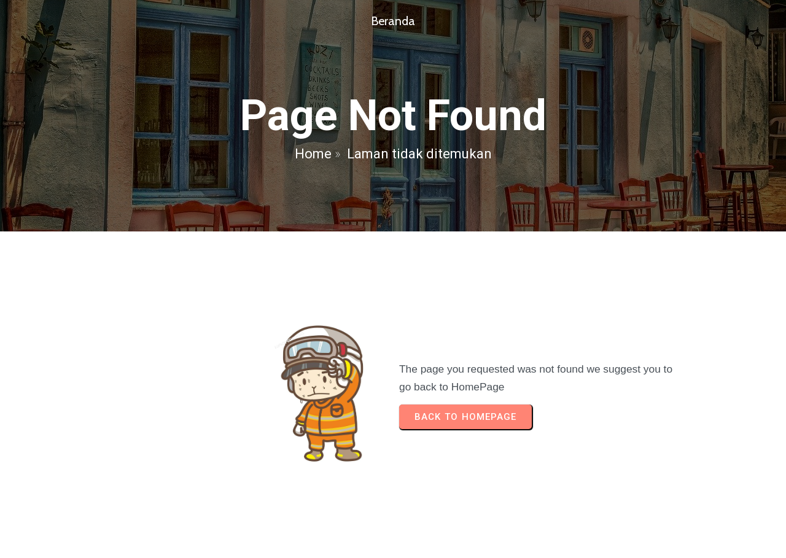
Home (313, 153)
